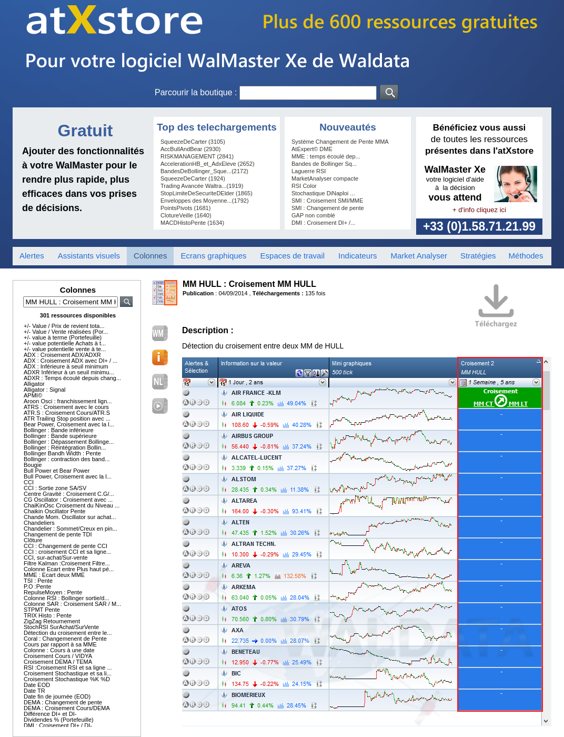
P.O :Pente (37, 586)
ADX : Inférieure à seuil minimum (66, 366)
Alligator (34, 384)
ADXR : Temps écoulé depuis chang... (72, 378)
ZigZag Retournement (52, 621)
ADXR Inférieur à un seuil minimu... (69, 372)
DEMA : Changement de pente (63, 702)
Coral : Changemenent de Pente (65, 638)
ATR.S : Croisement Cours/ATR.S (67, 413)
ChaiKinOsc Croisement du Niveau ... (71, 505)
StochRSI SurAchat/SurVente (61, 627)
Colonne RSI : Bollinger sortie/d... (66, 598)
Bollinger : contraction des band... (66, 459)
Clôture (33, 540)
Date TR (34, 691)
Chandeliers (39, 523)
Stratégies (478, 255)
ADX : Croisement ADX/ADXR (62, 355)
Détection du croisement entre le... (68, 633)
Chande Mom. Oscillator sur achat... (70, 517)
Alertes (31, 255)
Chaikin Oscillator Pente (54, 511)
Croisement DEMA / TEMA (58, 662)
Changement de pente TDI (58, 534)
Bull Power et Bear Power (56, 470)
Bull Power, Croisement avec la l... (68, 476)
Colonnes (150, 255)
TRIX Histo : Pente (48, 615)
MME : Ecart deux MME (54, 575)
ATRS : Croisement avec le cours (66, 407)
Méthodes (526, 255)
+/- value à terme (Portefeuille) (63, 337)
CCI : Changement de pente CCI (65, 546)
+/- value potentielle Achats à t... (65, 343)
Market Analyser (418, 255)
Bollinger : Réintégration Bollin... (65, 447)
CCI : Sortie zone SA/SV (55, 488)
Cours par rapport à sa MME (60, 644)
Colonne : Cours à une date (59, 650)
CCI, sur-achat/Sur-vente (56, 557)
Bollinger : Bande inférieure (59, 430)
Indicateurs (357, 255)
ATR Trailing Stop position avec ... (67, 418)
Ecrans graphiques (213, 255)
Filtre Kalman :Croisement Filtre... (67, 563)
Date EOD (37, 685)
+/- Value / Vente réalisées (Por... (66, 331)
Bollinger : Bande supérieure (60, 436)
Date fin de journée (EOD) (57, 696)
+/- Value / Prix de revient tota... (64, 326)
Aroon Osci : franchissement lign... (68, 401)
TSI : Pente (38, 580)
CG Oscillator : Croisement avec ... (68, 499)
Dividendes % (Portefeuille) (59, 719)
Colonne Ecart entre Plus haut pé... (69, 569)
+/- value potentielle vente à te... (65, 349)
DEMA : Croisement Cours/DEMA (67, 708)
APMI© (33, 395)
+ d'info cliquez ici (479, 210)
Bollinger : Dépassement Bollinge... (69, 442)
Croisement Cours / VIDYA (58, 656)
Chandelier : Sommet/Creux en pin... (70, 528)
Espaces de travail (292, 255)
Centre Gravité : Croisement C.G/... (69, 494)
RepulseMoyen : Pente (53, 592)
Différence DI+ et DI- (50, 714)
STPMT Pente (42, 609)
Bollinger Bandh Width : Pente (62, 453)
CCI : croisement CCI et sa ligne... (67, 552)
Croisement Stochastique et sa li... (68, 673)
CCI (29, 482)
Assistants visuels (89, 255)
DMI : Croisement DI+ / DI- (58, 725)
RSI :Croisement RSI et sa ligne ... (68, 667)
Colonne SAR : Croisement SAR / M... (72, 604)
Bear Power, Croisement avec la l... (69, 424)
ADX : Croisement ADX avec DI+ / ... (70, 360)
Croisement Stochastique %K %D (67, 679)
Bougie (33, 465)
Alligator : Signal (45, 389)
